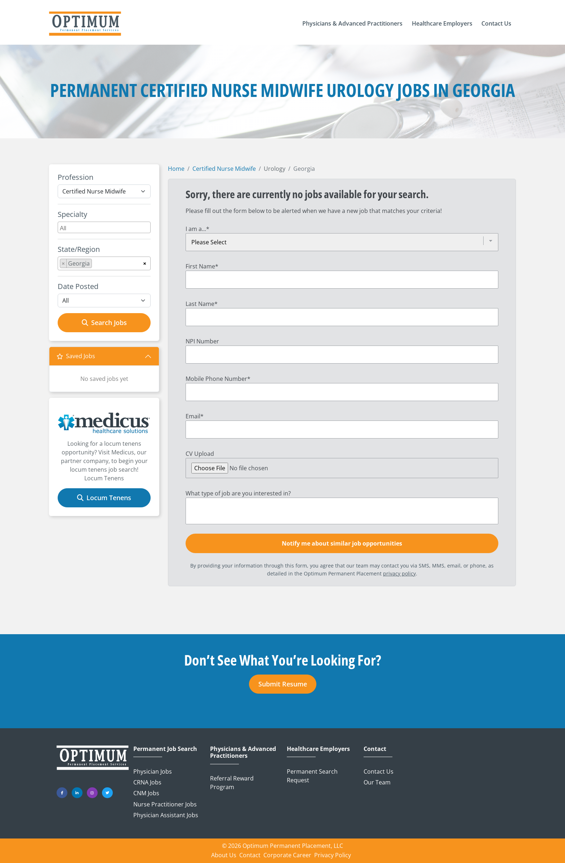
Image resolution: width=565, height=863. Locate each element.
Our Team (377, 782)
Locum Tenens (104, 497)
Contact (375, 749)
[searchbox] (105, 227)
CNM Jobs (146, 793)
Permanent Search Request (312, 776)
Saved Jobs (76, 356)
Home (176, 169)
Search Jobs (104, 322)
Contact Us (378, 771)
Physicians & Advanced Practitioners (243, 752)
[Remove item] (63, 263)
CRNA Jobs (147, 782)
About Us (223, 855)
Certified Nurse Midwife (224, 169)
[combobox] (104, 227)
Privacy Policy (332, 855)
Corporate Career (287, 855)
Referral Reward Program (232, 782)
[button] (352, 24)
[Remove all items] (145, 262)
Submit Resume (282, 684)
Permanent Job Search (165, 749)
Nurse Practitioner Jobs (165, 804)
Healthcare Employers (318, 749)
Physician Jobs (152, 771)
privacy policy (399, 573)
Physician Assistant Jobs (165, 815)
